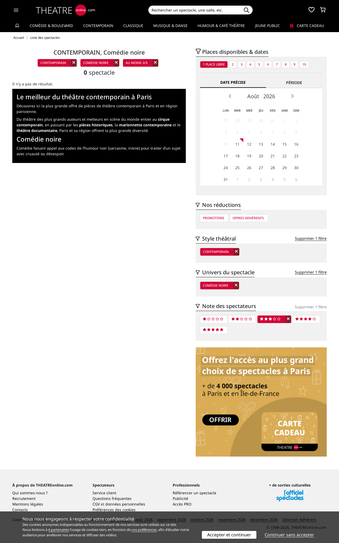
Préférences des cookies (114, 509)
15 (284, 144)
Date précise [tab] (233, 82)
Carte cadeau (307, 25)
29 (249, 120)
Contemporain (98, 25)
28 (237, 120)
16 (296, 144)
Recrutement (24, 498)
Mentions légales (27, 504)
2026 (269, 96)
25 (237, 167)
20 (261, 155)
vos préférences (144, 529)
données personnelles (125, 504)
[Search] (194, 10)
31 (273, 120)
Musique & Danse (170, 25)
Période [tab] (294, 82)
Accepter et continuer (229, 535)
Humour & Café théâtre (221, 25)
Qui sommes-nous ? (30, 492)
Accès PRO (182, 504)
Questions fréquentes (112, 498)
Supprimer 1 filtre (311, 238)
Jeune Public (267, 25)
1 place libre (214, 64)
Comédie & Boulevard (51, 25)
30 (261, 120)
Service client (104, 492)
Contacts (20, 509)
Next (292, 96)
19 (249, 155)
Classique (133, 25)
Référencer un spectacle (194, 492)
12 (249, 144)
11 (237, 144)
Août (253, 96)
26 (249, 167)
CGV (96, 504)
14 (273, 144)
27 (226, 120)
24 (226, 167)
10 (304, 64)
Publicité (180, 498)
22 (284, 155)
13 (261, 144)
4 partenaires (58, 529)
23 (296, 155)
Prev (230, 96)
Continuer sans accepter (289, 535)
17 (226, 155)
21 (273, 155)
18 (237, 155)
